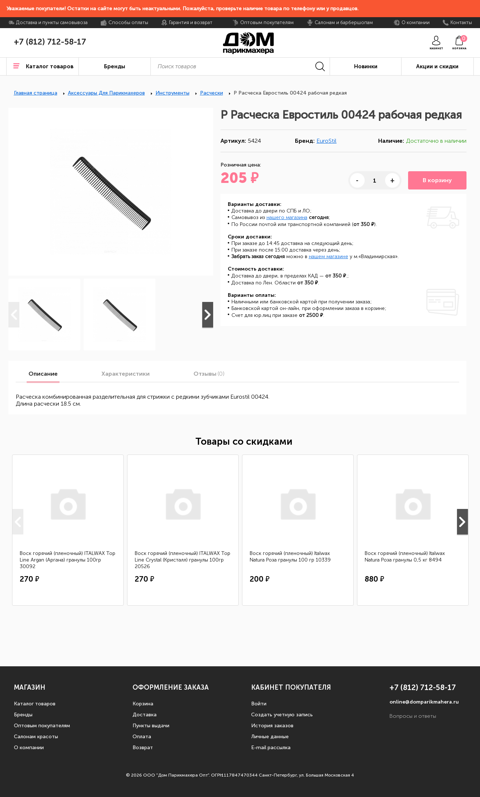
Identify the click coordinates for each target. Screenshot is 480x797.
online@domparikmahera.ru (424, 702)
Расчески (211, 93)
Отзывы (208, 374)
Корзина (143, 704)
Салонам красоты (36, 736)
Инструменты (172, 93)
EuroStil (326, 140)
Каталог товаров (34, 704)
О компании (29, 747)
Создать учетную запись (282, 715)
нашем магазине (328, 256)
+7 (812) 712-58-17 (50, 42)
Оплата (142, 736)
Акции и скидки (437, 66)
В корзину (437, 180)
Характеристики (125, 374)
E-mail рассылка (271, 747)
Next (207, 314)
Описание (43, 374)
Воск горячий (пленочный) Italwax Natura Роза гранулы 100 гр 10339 (290, 556)
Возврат (143, 747)
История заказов (272, 726)
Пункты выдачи (151, 726)
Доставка (145, 715)
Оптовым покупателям (42, 726)
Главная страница (35, 93)
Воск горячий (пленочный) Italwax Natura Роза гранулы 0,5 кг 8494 (405, 556)
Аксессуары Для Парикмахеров (106, 93)
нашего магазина (286, 217)
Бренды (23, 715)
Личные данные (270, 736)
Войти (258, 704)
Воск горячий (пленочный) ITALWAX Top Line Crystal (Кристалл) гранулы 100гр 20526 (182, 560)
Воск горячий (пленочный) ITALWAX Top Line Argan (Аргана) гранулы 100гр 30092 (67, 560)
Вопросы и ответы (412, 716)
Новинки (365, 66)
